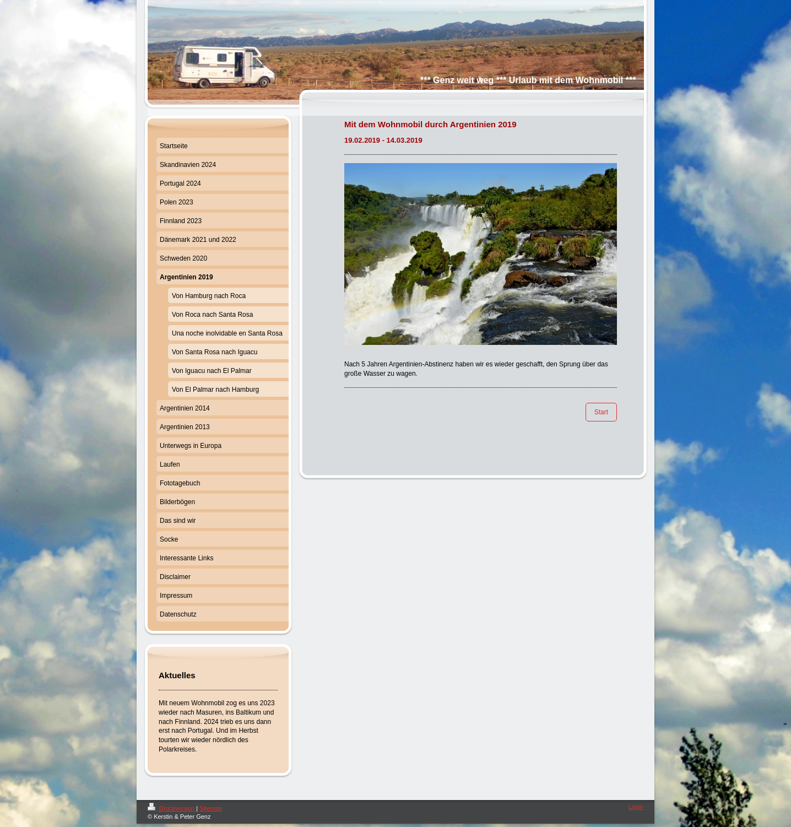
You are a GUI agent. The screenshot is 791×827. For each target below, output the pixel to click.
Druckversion (172, 808)
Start (601, 412)
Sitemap (210, 808)
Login (636, 806)
